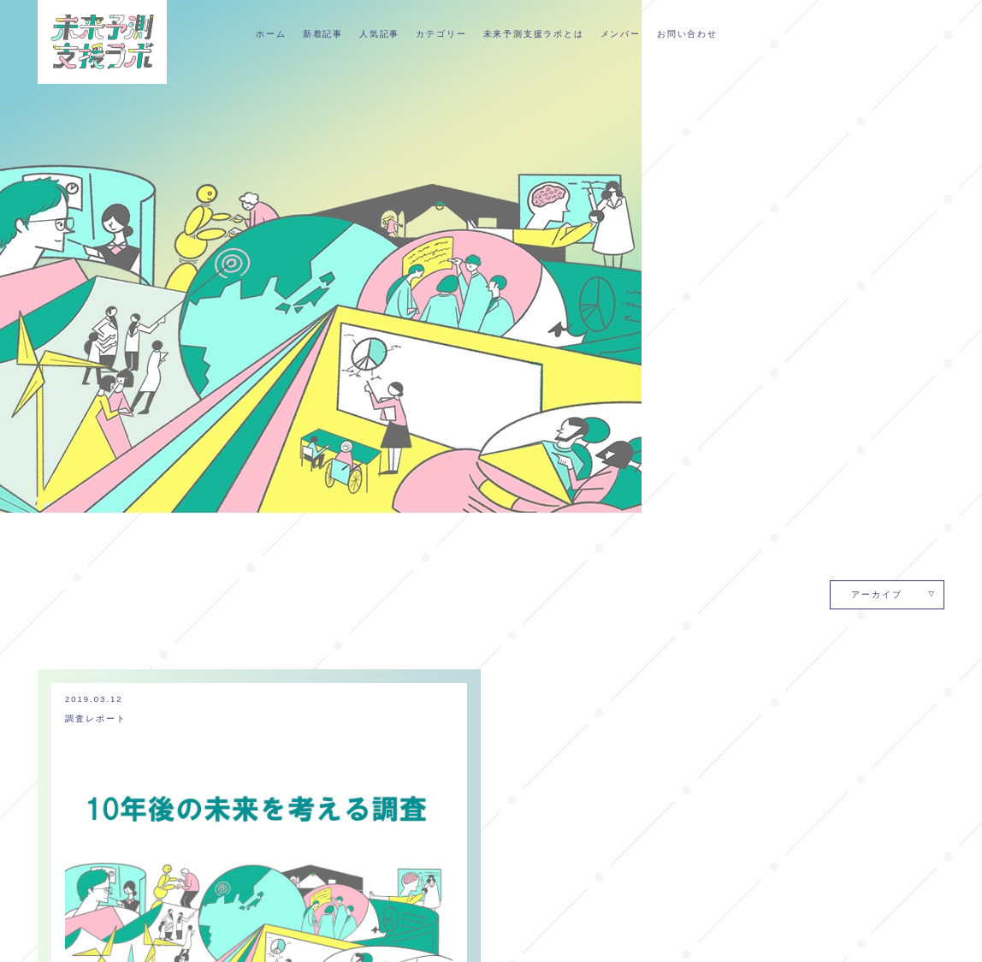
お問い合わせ (687, 33)
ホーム (271, 33)
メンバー (620, 33)
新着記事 (323, 33)
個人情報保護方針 (575, 935)
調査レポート (96, 220)
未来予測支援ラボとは (533, 33)
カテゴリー (441, 33)
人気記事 (379, 33)
